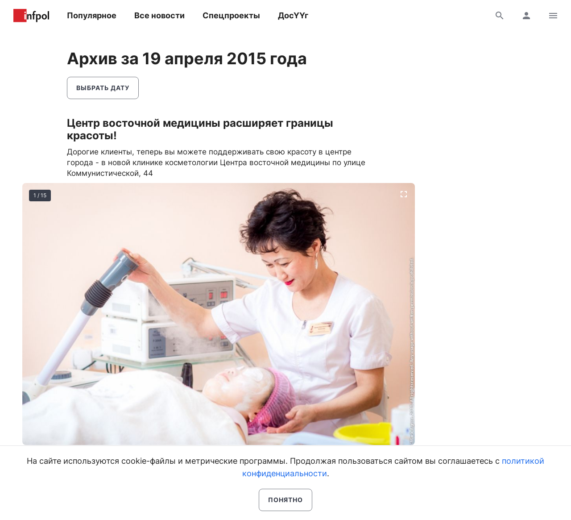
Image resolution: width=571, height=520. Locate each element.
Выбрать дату (102, 88)
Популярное (91, 15)
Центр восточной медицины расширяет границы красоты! (200, 129)
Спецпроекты (231, 15)
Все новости (159, 15)
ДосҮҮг (293, 15)
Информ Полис (31, 15)
